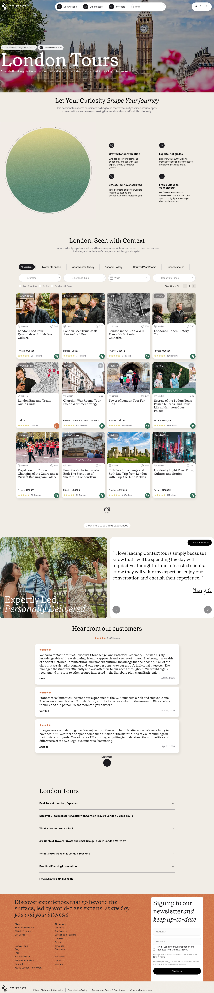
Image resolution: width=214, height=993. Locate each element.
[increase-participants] (194, 286)
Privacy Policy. (159, 957)
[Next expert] (208, 610)
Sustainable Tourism (65, 934)
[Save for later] (55, 296)
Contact (19, 963)
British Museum (175, 267)
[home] (15, 9)
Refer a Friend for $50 (25, 927)
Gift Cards (20, 934)
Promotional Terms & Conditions (108, 990)
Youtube (59, 963)
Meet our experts (200, 542)
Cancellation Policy (77, 990)
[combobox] (40, 278)
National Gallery (113, 267)
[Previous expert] (116, 610)
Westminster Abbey (83, 267)
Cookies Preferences (141, 990)
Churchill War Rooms (144, 267)
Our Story (59, 927)
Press (58, 942)
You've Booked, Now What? (28, 967)
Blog (17, 949)
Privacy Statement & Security (48, 990)
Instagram (60, 956)
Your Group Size (173, 286)
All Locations (27, 267)
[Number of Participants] (189, 286)
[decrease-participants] (185, 286)
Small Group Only (30, 286)
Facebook (60, 949)
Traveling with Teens (63, 286)
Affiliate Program (23, 931)
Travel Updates (22, 956)
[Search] (148, 6)
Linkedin (59, 960)
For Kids (46, 286)
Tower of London (51, 267)
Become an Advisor (24, 960)
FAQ (17, 952)
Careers (59, 938)
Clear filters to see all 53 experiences (107, 525)
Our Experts (61, 931)
